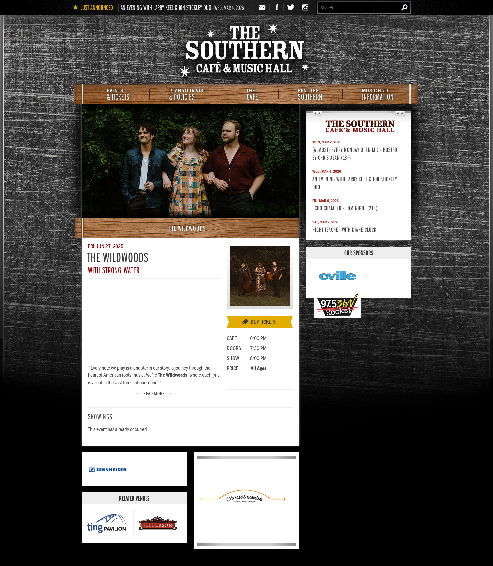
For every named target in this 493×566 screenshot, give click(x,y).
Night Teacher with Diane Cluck (344, 229)
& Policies (188, 95)
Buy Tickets (263, 321)
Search (404, 7)
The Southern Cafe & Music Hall (246, 51)
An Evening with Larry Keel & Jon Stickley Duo (166, 7)
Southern (310, 95)
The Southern (358, 126)
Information (378, 95)
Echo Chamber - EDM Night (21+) (345, 208)
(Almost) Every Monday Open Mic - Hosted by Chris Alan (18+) (354, 153)
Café (252, 95)
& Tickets (118, 95)
